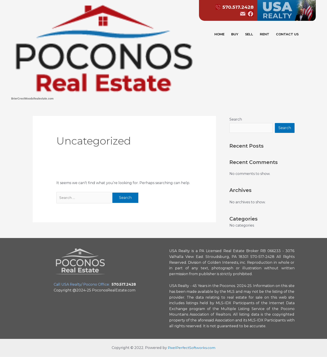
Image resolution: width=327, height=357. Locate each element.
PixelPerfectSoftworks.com (191, 348)
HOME (219, 34)
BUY (234, 34)
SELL (249, 34)
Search (235, 119)
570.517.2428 (231, 7)
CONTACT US (287, 34)
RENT (264, 34)
